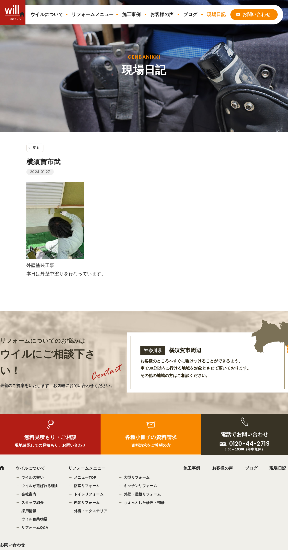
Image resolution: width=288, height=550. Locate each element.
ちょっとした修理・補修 (144, 502)
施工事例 (131, 14)
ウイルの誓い (32, 477)
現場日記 (216, 14)
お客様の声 (162, 14)
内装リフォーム (87, 502)
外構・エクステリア (90, 511)
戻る (36, 148)
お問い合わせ (256, 14)
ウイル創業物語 (34, 519)
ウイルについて (46, 14)
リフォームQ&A (34, 528)
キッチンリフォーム (140, 486)
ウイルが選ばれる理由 (40, 486)
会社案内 (28, 494)
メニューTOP (85, 477)
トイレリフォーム (89, 494)
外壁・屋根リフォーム (142, 494)
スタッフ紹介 (32, 502)
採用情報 (28, 511)
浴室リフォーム (87, 486)
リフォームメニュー (93, 14)
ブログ (190, 14)
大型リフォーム (137, 477)
